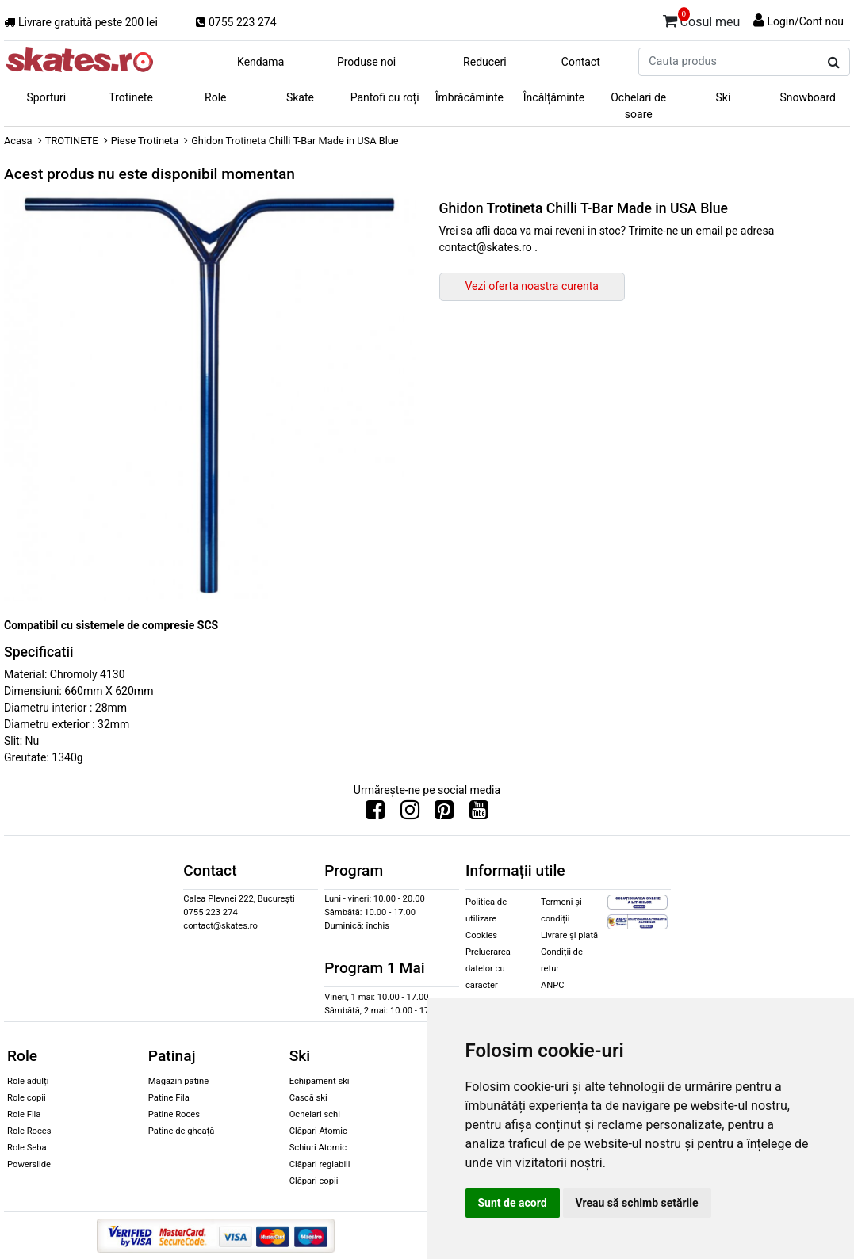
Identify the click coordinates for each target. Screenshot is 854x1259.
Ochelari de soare (638, 105)
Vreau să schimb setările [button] (637, 1202)
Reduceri (485, 61)
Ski (723, 97)
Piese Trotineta (144, 141)
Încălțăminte (554, 97)
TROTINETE (71, 141)
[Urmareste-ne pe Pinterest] (444, 813)
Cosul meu (702, 19)
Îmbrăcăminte (469, 97)
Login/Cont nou (805, 21)
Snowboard (807, 97)
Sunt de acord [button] (512, 1202)
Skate (300, 97)
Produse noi (366, 61)
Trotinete (131, 97)
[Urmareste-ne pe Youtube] (479, 813)
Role (215, 97)
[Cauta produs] (834, 63)
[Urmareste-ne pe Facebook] (375, 813)
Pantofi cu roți (384, 97)
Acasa (18, 141)
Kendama (260, 61)
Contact (580, 61)
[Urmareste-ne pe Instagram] (410, 813)
